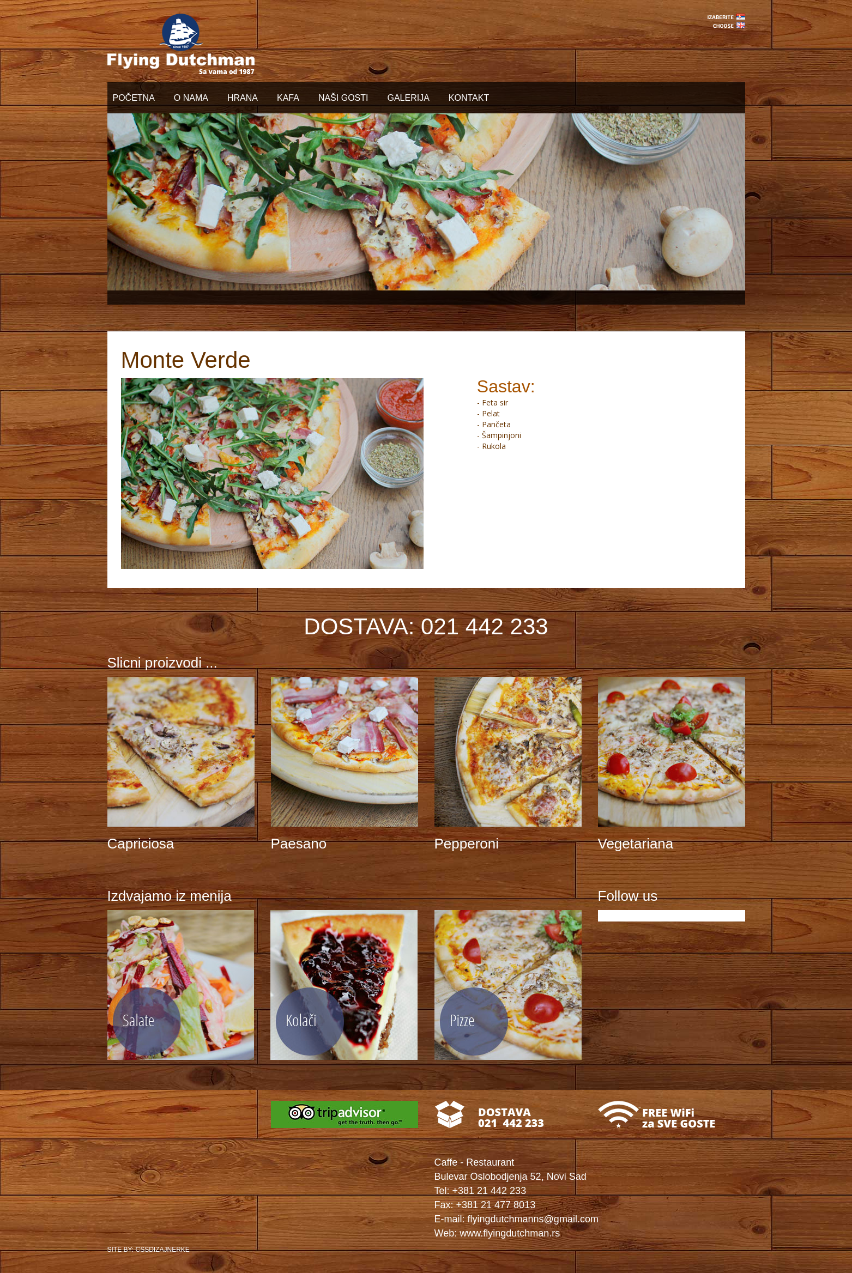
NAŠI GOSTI (343, 97)
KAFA (288, 97)
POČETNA (134, 97)
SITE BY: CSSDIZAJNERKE (148, 1249)
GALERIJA (408, 97)
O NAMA (191, 97)
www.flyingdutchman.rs (510, 1233)
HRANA (242, 97)
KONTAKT (469, 97)
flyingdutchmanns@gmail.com (533, 1219)
